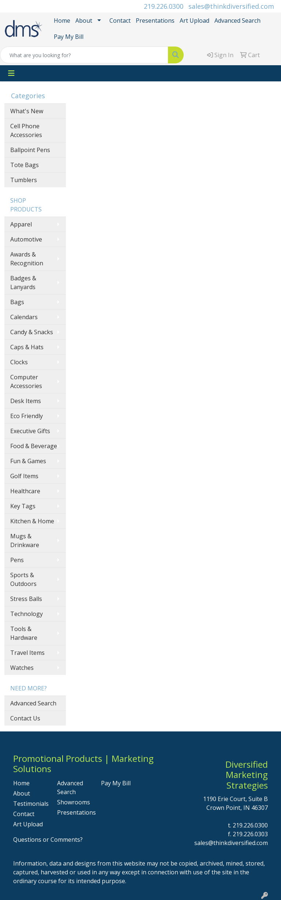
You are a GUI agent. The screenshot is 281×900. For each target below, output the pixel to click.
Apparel (21, 224)
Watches (22, 668)
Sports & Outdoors (23, 579)
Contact (120, 20)
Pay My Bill (68, 37)
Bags (17, 302)
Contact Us (25, 718)
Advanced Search (237, 20)
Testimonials (30, 804)
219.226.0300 (163, 6)
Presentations (155, 20)
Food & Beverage (33, 446)
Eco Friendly (26, 416)
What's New (26, 111)
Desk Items (25, 401)
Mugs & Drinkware (24, 540)
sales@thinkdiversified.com (231, 6)
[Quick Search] (84, 55)
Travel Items (27, 653)
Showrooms (73, 802)
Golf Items (24, 476)
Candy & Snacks (31, 332)
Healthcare (25, 491)
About (83, 20)
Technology (26, 614)
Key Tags (22, 506)
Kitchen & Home (32, 521)
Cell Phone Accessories (26, 130)
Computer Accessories (26, 381)
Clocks (19, 362)
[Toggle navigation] (11, 73)
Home (62, 20)
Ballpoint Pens (30, 150)
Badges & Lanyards (23, 282)
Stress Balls (26, 599)
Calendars (24, 317)
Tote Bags (24, 165)
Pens (17, 560)
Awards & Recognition (26, 258)
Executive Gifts (30, 431)
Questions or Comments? (48, 840)
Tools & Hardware (23, 633)
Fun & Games (28, 461)
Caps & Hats (27, 347)
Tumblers (23, 180)
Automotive (26, 239)
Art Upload (194, 20)
